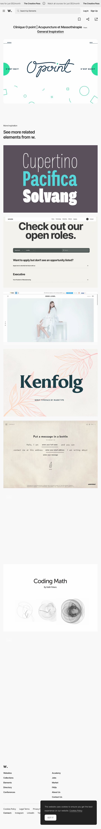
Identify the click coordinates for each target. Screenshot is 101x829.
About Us (56, 792)
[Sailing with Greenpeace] (50, 454)
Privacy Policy (39, 809)
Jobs (54, 778)
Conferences (9, 792)
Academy (56, 773)
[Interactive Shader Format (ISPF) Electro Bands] (50, 526)
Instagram (19, 813)
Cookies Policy (9, 809)
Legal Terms (24, 809)
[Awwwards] (10, 11)
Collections (8, 778)
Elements (7, 782)
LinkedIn (30, 813)
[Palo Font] (50, 179)
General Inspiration (50, 31)
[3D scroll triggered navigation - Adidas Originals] (50, 669)
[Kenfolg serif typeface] (50, 382)
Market (55, 782)
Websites (7, 773)
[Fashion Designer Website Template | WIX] (50, 318)
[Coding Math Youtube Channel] (50, 597)
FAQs (54, 787)
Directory (7, 787)
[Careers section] (50, 252)
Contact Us (57, 797)
